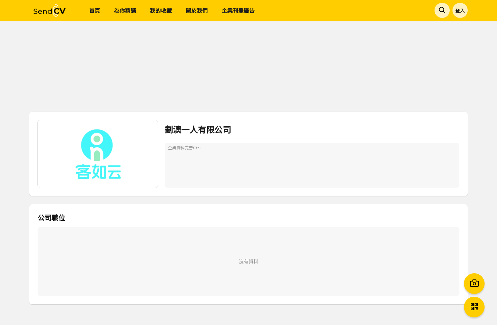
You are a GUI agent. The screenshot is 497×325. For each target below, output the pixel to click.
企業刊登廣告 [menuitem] (238, 10)
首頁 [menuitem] (94, 10)
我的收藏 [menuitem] (161, 10)
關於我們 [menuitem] (197, 10)
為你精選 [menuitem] (125, 10)
